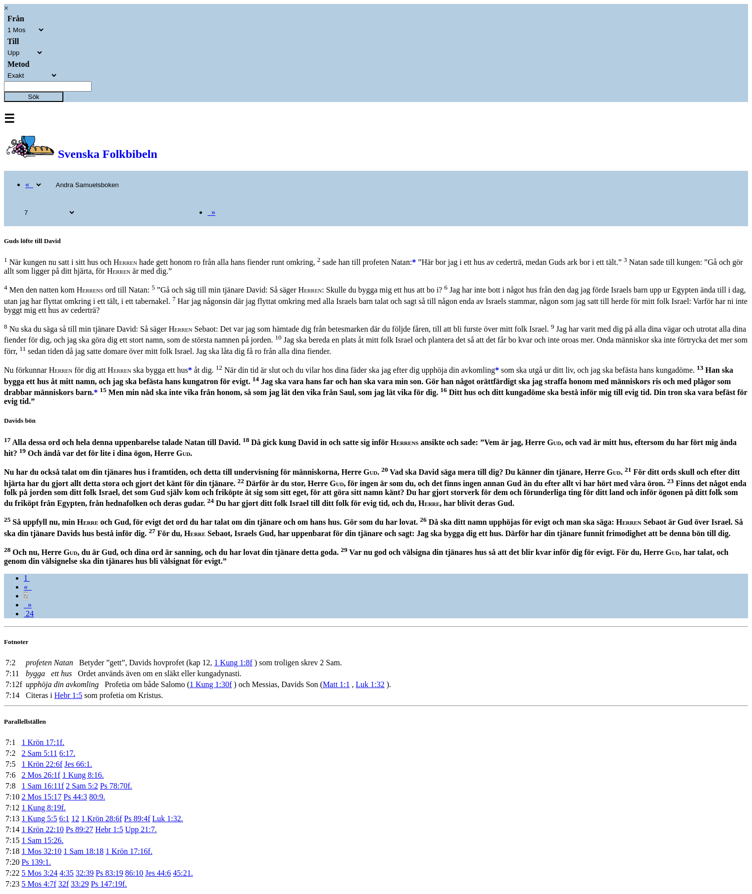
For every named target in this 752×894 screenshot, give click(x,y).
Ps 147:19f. (109, 884)
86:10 (134, 873)
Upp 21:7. (141, 829)
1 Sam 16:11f (42, 786)
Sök (34, 96)
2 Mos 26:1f (40, 775)
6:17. (67, 753)
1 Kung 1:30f (211, 684)
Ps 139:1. (36, 862)
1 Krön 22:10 (42, 829)
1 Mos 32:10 (41, 851)
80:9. (97, 797)
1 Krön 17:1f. (42, 742)
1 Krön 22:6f (41, 764)
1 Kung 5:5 (39, 818)
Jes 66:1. (78, 764)
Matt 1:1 (336, 684)
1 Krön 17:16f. (128, 851)
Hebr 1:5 (68, 695)
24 (29, 613)
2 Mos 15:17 (41, 797)
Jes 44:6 (158, 873)
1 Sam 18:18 (83, 851)
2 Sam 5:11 (39, 753)
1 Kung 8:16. (83, 775)
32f (63, 884)
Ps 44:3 (75, 797)
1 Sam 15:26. (42, 840)
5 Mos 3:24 (39, 873)
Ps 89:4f (137, 818)
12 (75, 818)
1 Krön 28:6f (101, 818)
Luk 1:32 (370, 684)
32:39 (85, 873)
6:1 (64, 818)
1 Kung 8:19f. (43, 807)
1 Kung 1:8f (233, 662)
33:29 (80, 884)
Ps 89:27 (80, 829)
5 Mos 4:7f (38, 884)
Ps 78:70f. (116, 786)
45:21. (183, 873)
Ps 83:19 (109, 873)
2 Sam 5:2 (82, 786)
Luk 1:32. (167, 818)
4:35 (66, 873)
